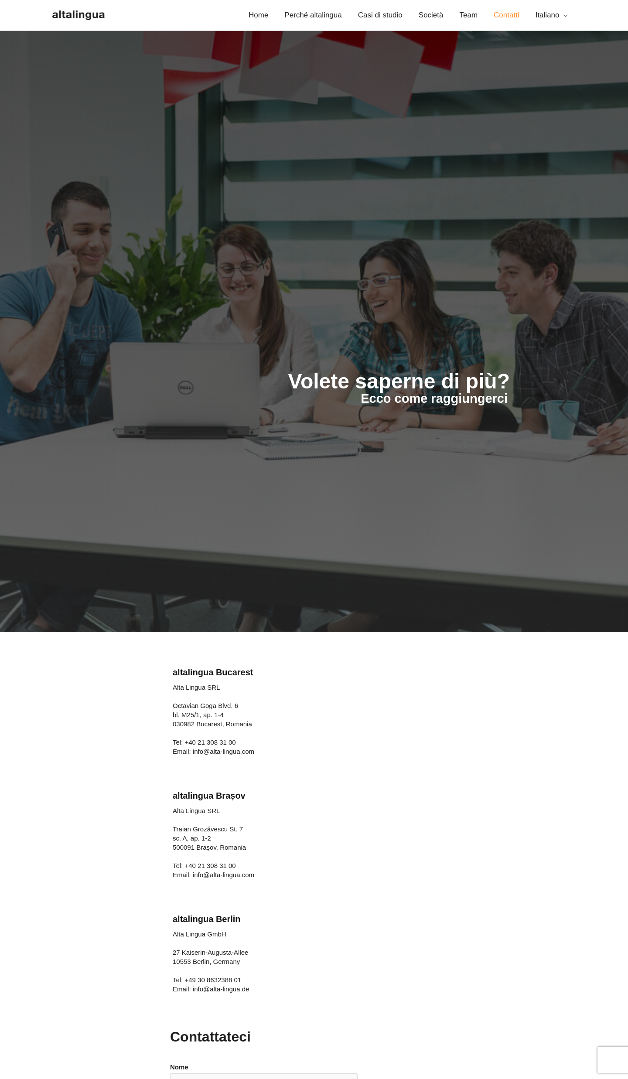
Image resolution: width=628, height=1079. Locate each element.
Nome (179, 1067)
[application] (564, 15)
